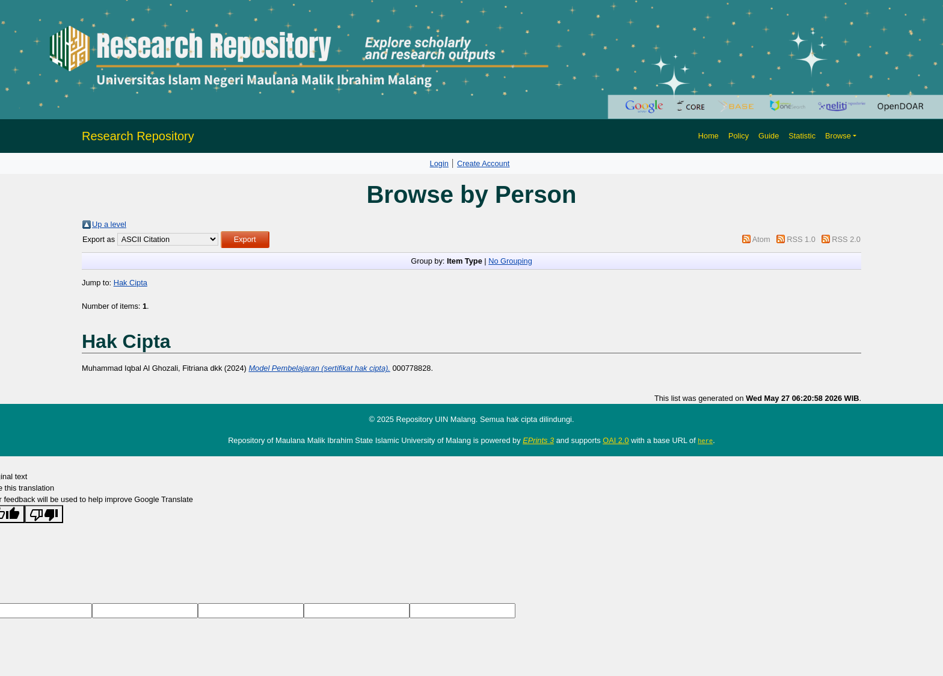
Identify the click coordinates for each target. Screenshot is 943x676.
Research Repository (138, 136)
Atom (761, 239)
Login (439, 163)
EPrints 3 (538, 440)
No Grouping (510, 260)
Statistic (802, 135)
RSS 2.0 (846, 239)
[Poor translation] (44, 514)
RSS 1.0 (801, 239)
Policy (738, 135)
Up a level (109, 224)
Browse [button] (838, 135)
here (705, 440)
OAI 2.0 (615, 440)
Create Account (483, 163)
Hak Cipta (130, 282)
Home (708, 135)
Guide (768, 135)
